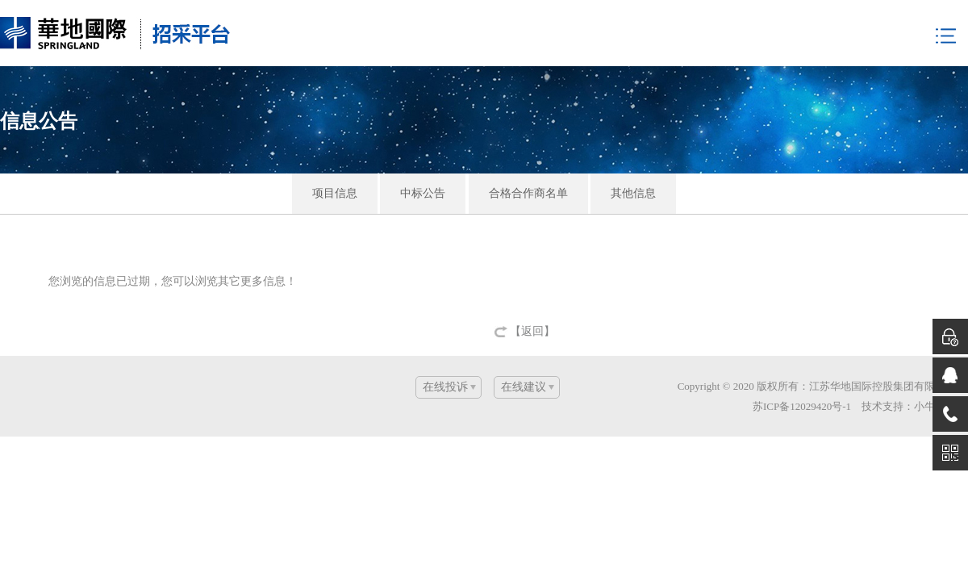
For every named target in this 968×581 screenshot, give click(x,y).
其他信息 (633, 193)
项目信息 (334, 193)
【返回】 (532, 331)
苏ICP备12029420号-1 (802, 406)
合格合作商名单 (528, 193)
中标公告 (422, 193)
